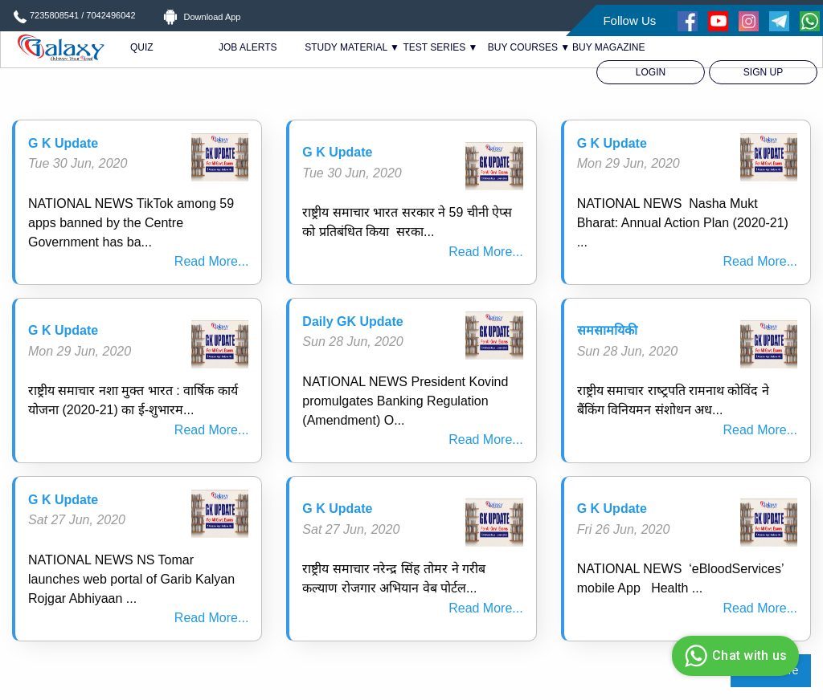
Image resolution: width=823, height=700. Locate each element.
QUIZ (142, 47)
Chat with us (733, 656)
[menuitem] (650, 72)
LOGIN (650, 72)
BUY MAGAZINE (608, 47)
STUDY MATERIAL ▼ (352, 47)
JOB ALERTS (247, 47)
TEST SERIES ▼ (440, 47)
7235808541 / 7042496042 (83, 15)
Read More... (211, 261)
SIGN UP (763, 72)
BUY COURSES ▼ (529, 47)
